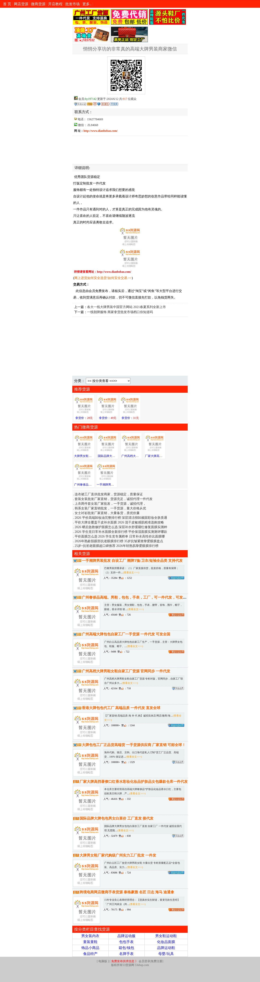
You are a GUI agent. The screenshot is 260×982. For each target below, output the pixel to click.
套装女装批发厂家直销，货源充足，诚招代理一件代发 (114, 499)
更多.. (86, 4)
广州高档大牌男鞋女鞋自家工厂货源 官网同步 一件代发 (126, 671)
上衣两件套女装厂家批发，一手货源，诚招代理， (110, 503)
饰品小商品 (90, 948)
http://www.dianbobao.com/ (100, 130)
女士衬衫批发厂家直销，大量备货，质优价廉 (107, 513)
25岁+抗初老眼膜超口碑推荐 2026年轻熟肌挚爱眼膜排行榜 (116, 546)
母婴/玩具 (166, 954)
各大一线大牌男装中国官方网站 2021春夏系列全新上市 (126, 307)
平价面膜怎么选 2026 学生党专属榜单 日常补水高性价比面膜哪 (120, 536)
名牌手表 (126, 954)
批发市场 (72, 4)
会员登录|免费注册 (136, 961)
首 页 (7, 4)
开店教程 (55, 4)
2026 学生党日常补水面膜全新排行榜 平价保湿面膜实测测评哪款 (121, 532)
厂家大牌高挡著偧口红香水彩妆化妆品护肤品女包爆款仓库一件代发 (134, 782)
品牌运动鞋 (166, 948)
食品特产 (90, 954)
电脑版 (102, 961)
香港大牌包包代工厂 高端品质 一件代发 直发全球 (121, 708)
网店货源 (21, 4)
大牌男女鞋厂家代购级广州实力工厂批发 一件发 (118, 855)
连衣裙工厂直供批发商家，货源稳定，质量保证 (109, 494)
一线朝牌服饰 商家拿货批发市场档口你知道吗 (120, 312)
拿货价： (84, 417)
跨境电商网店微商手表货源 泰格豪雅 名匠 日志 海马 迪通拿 (127, 892)
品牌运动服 (126, 936)
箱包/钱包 (126, 948)
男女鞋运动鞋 (166, 936)
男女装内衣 (90, 936)
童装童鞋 (90, 942)
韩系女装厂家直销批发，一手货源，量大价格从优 (110, 508)
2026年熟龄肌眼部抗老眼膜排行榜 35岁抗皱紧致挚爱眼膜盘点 (119, 541)
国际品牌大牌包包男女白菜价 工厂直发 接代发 (116, 818)
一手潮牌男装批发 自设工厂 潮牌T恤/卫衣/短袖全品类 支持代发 (132, 561)
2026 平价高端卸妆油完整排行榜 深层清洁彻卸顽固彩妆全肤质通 (121, 517)
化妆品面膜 (166, 942)
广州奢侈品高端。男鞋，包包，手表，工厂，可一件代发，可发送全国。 (139, 597)
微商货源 (38, 4)
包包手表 (126, 942)
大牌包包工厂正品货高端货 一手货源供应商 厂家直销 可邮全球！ (134, 745)
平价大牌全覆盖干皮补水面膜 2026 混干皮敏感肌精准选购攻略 (119, 522)
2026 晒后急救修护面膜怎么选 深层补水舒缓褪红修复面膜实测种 (121, 527)
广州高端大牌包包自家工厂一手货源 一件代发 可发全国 (126, 634)
